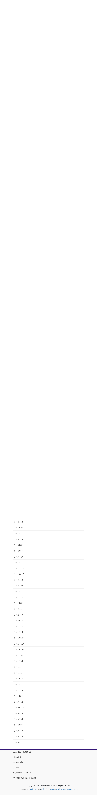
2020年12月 (19, 701)
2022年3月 (19, 620)
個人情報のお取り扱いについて (26, 772)
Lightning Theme (47, 789)
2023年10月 (19, 521)
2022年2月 (19, 626)
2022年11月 (19, 574)
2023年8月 (19, 533)
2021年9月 (19, 655)
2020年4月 (19, 742)
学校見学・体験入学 (22, 752)
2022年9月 (19, 585)
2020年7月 (19, 725)
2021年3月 (19, 684)
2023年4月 (19, 551)
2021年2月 (19, 690)
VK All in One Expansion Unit (67, 789)
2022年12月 (19, 568)
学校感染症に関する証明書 (25, 777)
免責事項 (17, 767)
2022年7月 (19, 597)
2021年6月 (19, 672)
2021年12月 (19, 638)
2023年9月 (19, 527)
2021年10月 (19, 649)
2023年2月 (19, 556)
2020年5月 (19, 736)
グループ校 (18, 762)
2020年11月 (19, 707)
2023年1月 (19, 562)
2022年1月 (19, 632)
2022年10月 (19, 579)
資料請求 (17, 757)
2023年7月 (19, 539)
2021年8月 (19, 661)
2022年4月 (19, 614)
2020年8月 (19, 719)
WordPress (33, 789)
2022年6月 (19, 603)
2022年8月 (19, 591)
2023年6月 (19, 545)
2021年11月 (19, 643)
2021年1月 (19, 696)
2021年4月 (19, 678)
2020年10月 (19, 713)
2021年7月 (19, 667)
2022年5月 (19, 608)
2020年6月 (19, 730)
